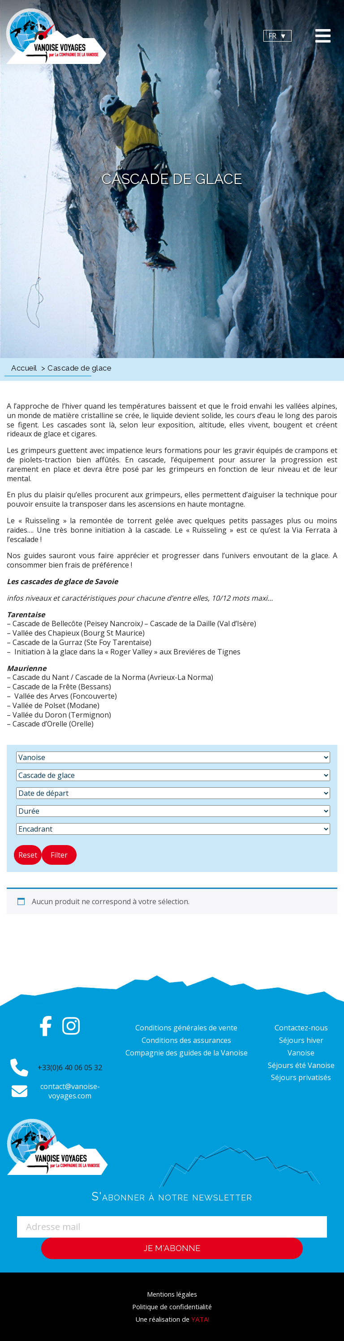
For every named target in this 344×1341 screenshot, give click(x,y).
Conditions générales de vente (186, 1028)
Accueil (24, 367)
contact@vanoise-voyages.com (70, 1091)
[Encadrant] (173, 829)
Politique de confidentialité (172, 1306)
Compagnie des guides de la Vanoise (186, 1053)
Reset (27, 855)
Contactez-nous (301, 1028)
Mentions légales (172, 1294)
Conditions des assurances (186, 1040)
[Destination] (173, 757)
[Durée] (173, 811)
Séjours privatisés (301, 1077)
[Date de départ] (173, 793)
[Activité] (173, 775)
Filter (59, 855)
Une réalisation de (172, 1319)
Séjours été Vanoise (301, 1065)
